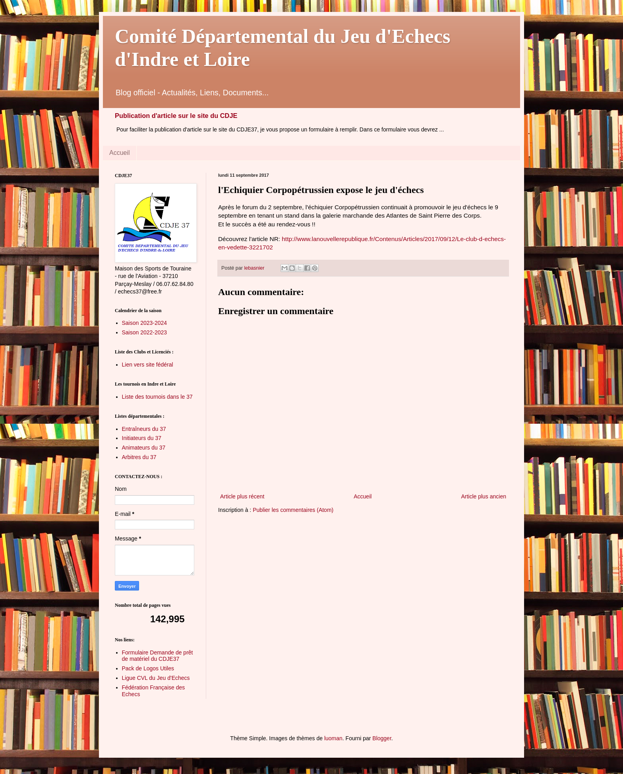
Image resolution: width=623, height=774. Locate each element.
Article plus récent (242, 496)
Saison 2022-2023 (144, 332)
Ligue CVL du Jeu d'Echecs (156, 678)
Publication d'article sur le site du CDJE (176, 115)
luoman (333, 738)
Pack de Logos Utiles (148, 668)
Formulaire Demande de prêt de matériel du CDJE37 (157, 655)
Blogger (381, 738)
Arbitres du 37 (139, 457)
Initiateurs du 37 (142, 438)
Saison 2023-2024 (144, 323)
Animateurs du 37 (144, 447)
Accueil (119, 152)
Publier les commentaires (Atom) (293, 510)
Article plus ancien (483, 496)
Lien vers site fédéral (147, 364)
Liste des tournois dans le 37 (157, 397)
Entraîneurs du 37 (144, 429)
